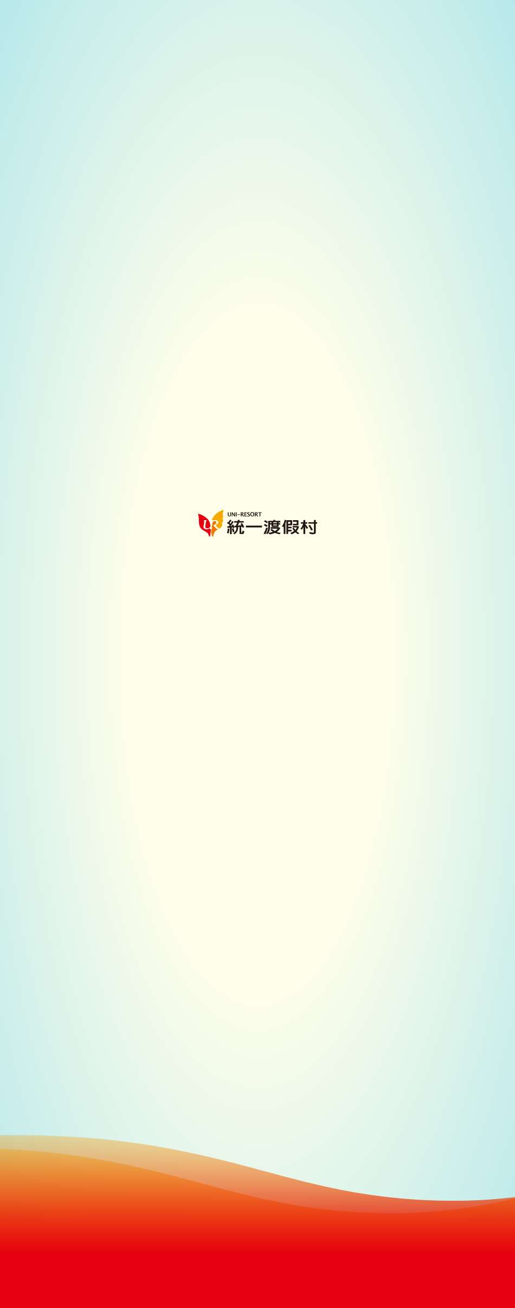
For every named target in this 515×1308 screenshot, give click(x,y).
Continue (257, 1279)
